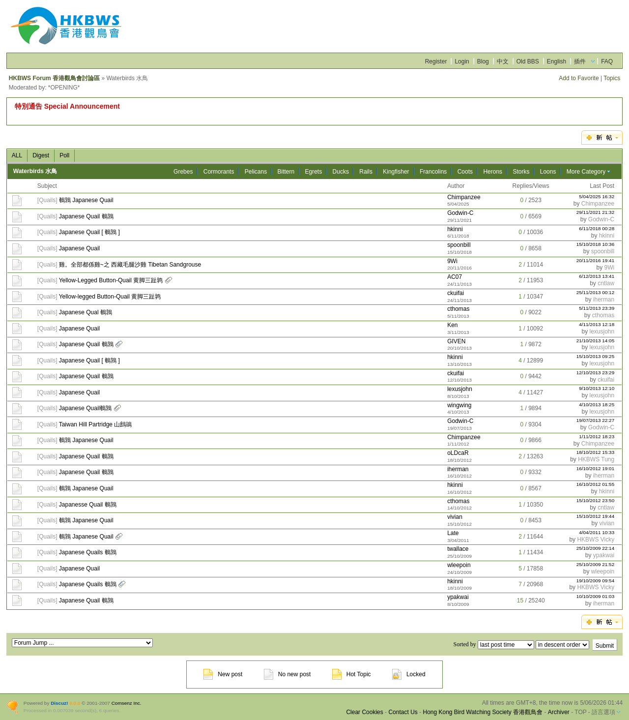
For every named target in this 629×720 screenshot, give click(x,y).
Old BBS (527, 61)
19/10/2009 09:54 (595, 580)
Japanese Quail (79, 248)
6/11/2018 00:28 (596, 228)
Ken (452, 325)
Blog (483, 61)
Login (462, 61)
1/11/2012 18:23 (596, 436)
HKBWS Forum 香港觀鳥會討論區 (54, 78)
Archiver (559, 712)
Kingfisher (396, 171)
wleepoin (458, 565)
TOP (580, 712)
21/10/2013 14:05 (595, 340)
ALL (17, 155)
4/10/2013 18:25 (596, 404)
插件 (580, 61)
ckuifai (455, 293)
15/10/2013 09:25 (595, 356)
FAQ (607, 61)
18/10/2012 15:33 (595, 452)
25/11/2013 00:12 (595, 292)
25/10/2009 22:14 (595, 548)
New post (222, 674)
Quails (47, 200)
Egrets (313, 171)
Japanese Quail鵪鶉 (85, 408)
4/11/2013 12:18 (596, 324)
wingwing (459, 405)
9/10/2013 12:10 (596, 388)
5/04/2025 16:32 (596, 196)
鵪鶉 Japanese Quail (86, 200)
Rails (365, 171)
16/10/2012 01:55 (595, 484)
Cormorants (218, 171)
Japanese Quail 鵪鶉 (86, 216)
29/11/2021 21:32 (595, 212)
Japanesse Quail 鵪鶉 (87, 504)
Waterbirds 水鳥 (35, 171)
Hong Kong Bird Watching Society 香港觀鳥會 (483, 712)
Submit (605, 645)
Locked (409, 674)
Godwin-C (460, 213)
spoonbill (458, 244)
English (556, 61)
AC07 (454, 276)
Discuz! (59, 703)
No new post (287, 674)
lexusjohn (601, 331)
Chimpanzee (463, 197)
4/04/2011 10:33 (596, 532)
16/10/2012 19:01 (595, 468)
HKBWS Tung (596, 459)
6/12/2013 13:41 (596, 276)
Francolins (433, 171)
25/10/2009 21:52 (595, 564)
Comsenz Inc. (127, 703)
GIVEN (456, 341)
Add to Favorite (579, 78)
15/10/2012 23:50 (595, 500)
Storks (521, 171)
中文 (503, 61)
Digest (40, 155)
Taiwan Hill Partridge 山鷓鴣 (95, 424)
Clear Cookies (364, 712)
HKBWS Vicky (595, 539)
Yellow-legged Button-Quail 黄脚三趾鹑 (110, 296)
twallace (457, 548)
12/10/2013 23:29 (595, 372)
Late (452, 533)
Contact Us (402, 712)
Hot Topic (351, 674)
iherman (603, 299)
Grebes (183, 171)
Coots (465, 171)
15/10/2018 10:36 (595, 244)
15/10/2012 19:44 (595, 516)
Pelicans (256, 171)
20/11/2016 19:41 (595, 260)
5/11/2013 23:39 (596, 308)
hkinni (454, 229)
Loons (548, 171)
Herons (492, 171)
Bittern (285, 171)
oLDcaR (457, 453)
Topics (611, 78)
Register (436, 61)
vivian (454, 516)
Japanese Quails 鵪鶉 (87, 552)
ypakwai (603, 555)
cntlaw (606, 283)
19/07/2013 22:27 (595, 420)
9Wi (452, 261)
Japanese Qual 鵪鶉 (85, 312)
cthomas (458, 308)
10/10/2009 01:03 (595, 596)
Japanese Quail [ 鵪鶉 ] (89, 232)
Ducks (341, 171)
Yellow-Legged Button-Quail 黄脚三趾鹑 (111, 280)
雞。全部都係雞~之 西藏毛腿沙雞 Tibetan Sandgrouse (130, 264)
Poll (64, 155)
